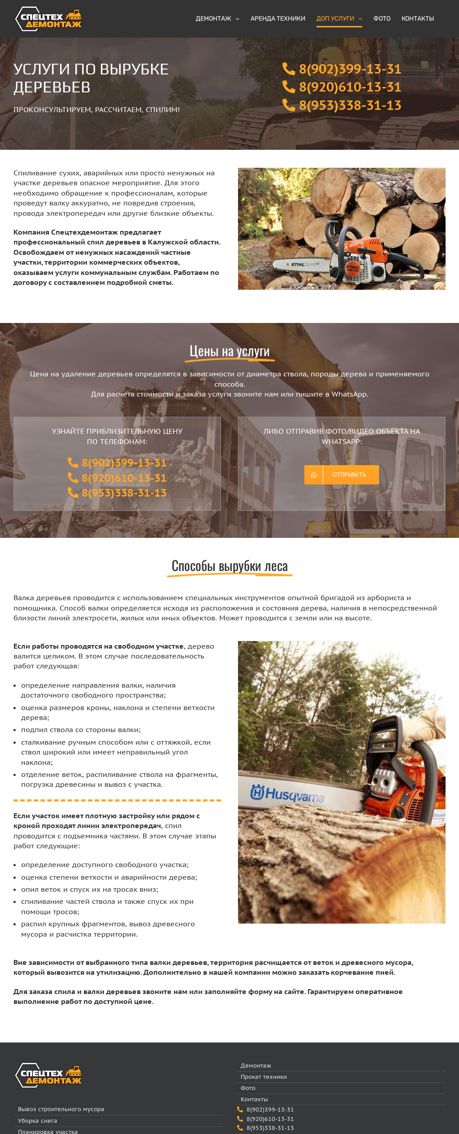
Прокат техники (264, 1077)
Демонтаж (256, 1065)
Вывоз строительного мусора (61, 1109)
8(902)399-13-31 (350, 69)
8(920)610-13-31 (350, 87)
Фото (248, 1088)
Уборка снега (37, 1121)
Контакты (254, 1099)
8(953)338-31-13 (350, 105)
